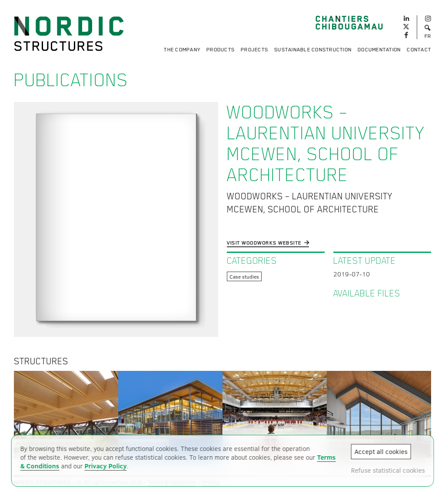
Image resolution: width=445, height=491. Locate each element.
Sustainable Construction (313, 50)
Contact (419, 50)
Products (220, 50)
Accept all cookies (380, 451)
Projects (254, 50)
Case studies (244, 276)
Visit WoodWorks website (264, 243)
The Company (182, 50)
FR (428, 36)
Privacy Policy (106, 465)
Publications (71, 80)
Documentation (379, 50)
